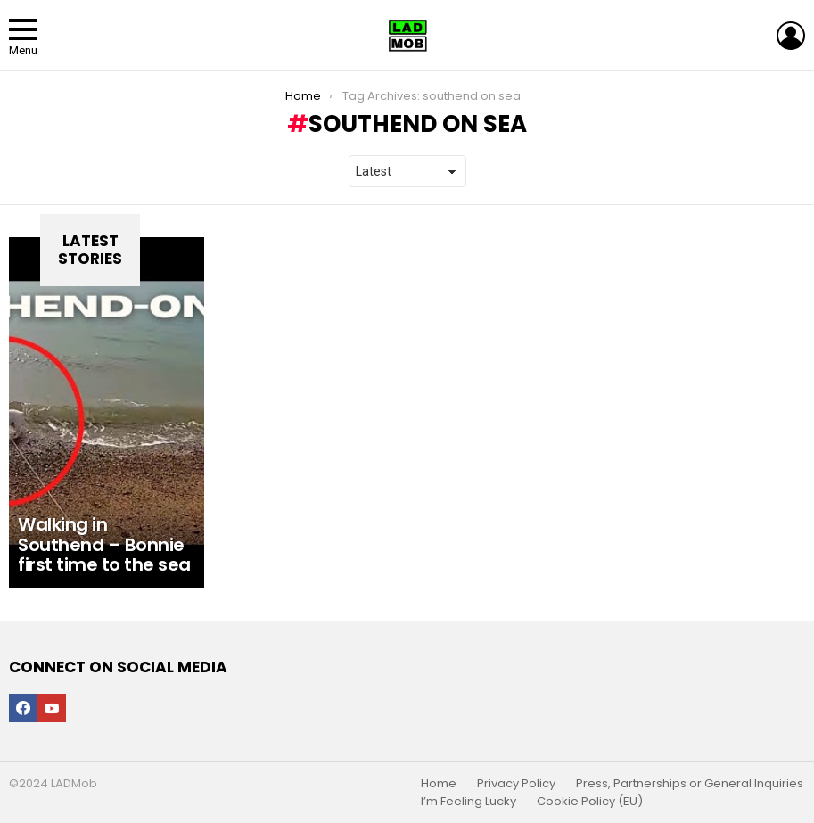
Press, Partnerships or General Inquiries (689, 784)
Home (438, 784)
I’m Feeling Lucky (468, 801)
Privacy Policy (516, 784)
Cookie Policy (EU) (590, 801)
